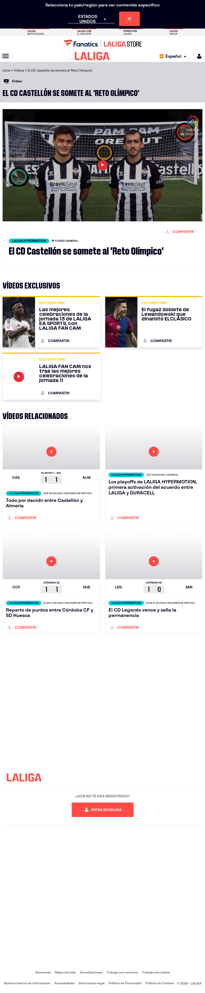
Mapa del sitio (65, 972)
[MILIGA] (197, 56)
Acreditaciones (91, 972)
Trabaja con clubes (156, 972)
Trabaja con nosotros (122, 972)
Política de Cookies (159, 983)
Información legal (91, 983)
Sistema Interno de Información (27, 983)
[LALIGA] (92, 56)
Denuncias (43, 972)
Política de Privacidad (125, 983)
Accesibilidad (64, 983)
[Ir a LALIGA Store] (102, 43)
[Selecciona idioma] (174, 56)
